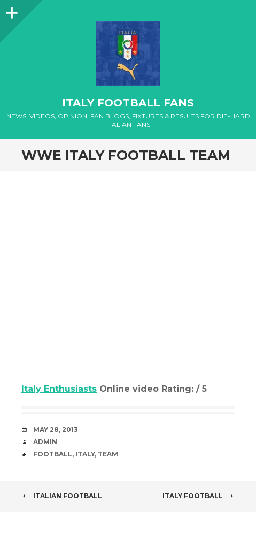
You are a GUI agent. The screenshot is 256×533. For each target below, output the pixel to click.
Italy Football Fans (128, 102)
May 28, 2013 (55, 429)
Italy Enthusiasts (59, 389)
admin (45, 442)
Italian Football (61, 496)
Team (108, 454)
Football (52, 454)
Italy (85, 454)
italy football (198, 496)
